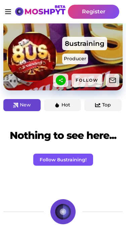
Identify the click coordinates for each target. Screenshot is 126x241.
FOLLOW (87, 80)
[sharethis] (61, 80)
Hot (62, 105)
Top (103, 105)
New (22, 105)
